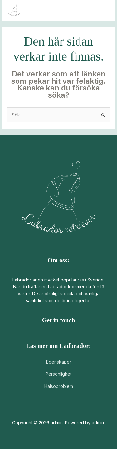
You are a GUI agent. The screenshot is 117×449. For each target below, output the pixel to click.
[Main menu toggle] (102, 10)
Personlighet (58, 374)
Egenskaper (58, 361)
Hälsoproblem (58, 386)
